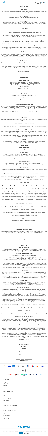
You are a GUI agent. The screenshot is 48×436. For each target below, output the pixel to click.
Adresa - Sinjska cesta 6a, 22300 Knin (10, 410)
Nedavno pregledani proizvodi (8, 397)
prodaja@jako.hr (6, 418)
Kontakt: (4, 413)
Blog (4, 395)
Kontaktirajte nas (6, 388)
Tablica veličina (6, 383)
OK (21, 433)
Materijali (5, 382)
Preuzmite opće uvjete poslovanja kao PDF (24, 359)
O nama (4, 387)
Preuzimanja (5, 403)
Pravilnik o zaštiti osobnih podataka (10, 405)
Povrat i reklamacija (7, 402)
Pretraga (4, 393)
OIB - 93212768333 (6, 412)
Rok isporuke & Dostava (7, 398)
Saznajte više (26, 433)
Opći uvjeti (5, 385)
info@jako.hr (5, 417)
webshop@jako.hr (6, 415)
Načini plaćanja (6, 400)
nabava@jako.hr (42, 304)
